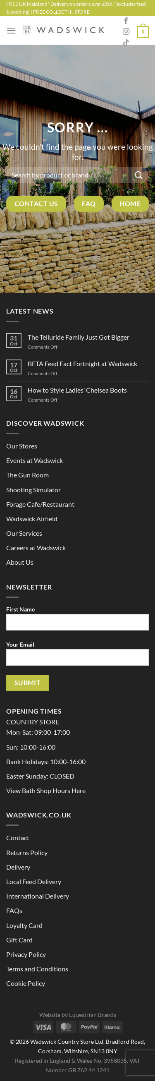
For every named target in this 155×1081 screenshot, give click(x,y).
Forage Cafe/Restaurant (40, 504)
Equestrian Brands (92, 1014)
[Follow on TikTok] (126, 43)
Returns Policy (27, 852)
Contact (17, 837)
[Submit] (139, 175)
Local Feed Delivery (33, 881)
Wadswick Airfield (31, 519)
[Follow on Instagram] (126, 32)
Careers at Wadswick (36, 547)
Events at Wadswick (34, 460)
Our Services (24, 533)
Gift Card (19, 940)
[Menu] (11, 30)
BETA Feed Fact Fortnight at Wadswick (82, 363)
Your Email (77, 656)
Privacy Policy (26, 954)
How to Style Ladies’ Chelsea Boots (77, 390)
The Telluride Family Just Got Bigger (78, 337)
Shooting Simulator (33, 490)
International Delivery (37, 896)
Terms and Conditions (37, 969)
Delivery (18, 867)
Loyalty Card (24, 925)
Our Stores (21, 446)
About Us (19, 562)
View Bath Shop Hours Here (46, 790)
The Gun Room (27, 475)
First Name (77, 621)
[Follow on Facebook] (126, 21)
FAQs (14, 910)
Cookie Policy (25, 983)
